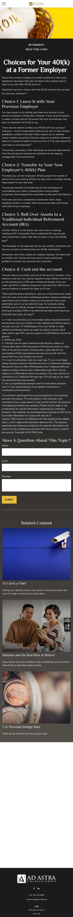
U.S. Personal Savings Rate (21, 727)
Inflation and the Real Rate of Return (28, 655)
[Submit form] (9, 500)
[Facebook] (34, 888)
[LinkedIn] (38, 888)
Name (5, 445)
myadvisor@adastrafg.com (36, 899)
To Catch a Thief (14, 583)
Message (6, 476)
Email (5, 460)
